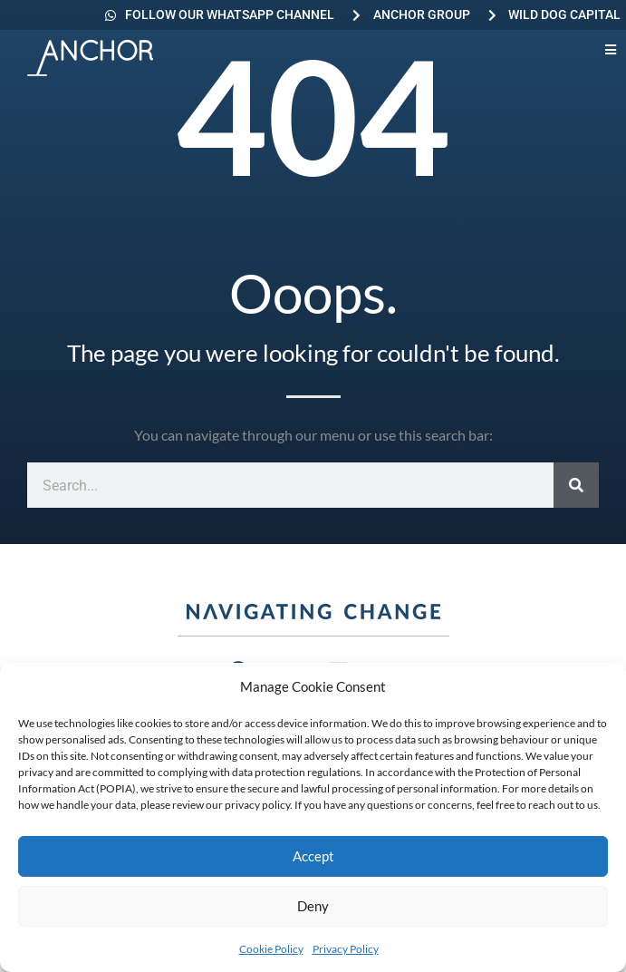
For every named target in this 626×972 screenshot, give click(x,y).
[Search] (576, 485)
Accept (313, 856)
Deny (313, 906)
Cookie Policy (271, 949)
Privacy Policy (346, 949)
